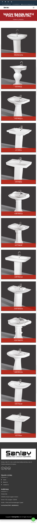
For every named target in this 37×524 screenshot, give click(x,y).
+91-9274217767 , (6, 4)
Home (15, 19)
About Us (5, 482)
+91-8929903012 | (16, 4)
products (21, 19)
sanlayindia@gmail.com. (27, 4)
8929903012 (15, 505)
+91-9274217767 (6, 505)
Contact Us (6, 484)
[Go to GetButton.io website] (33, 522)
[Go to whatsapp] (33, 519)
